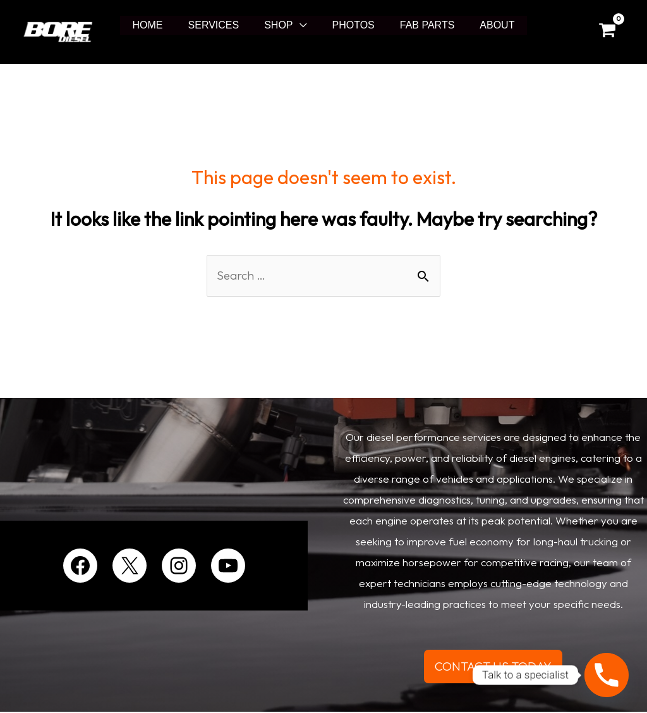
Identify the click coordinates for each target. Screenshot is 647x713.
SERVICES (221, 25)
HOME (160, 25)
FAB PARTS (419, 25)
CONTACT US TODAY (493, 667)
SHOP (281, 25)
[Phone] (606, 675)
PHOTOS (351, 25)
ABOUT (484, 25)
